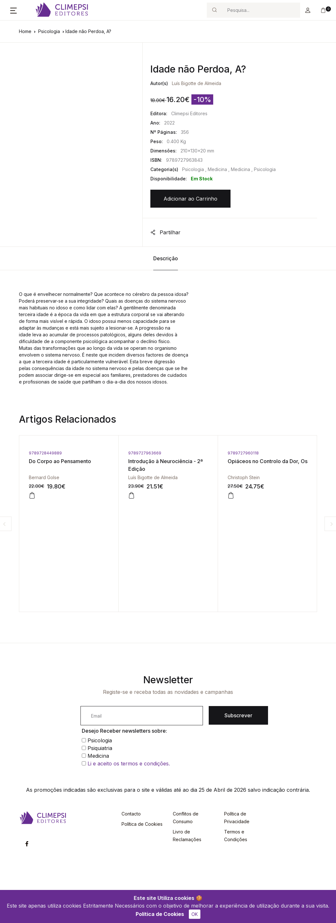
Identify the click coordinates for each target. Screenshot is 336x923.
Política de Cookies (160, 914)
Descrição (165, 258)
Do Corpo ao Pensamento (60, 461)
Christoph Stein (244, 477)
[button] (13, 10)
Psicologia (49, 31)
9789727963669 (144, 453)
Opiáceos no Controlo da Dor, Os (267, 461)
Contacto (131, 813)
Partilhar (165, 232)
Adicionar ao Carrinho (190, 198)
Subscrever (238, 715)
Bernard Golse (44, 477)
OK (194, 914)
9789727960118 (243, 453)
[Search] (261, 10)
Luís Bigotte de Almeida (196, 83)
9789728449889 (45, 453)
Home (25, 31)
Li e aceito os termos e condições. (129, 763)
